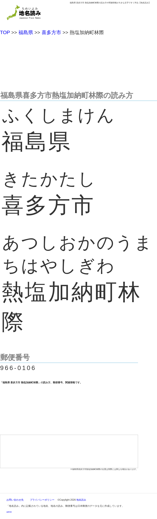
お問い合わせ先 (15, 500)
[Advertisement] (78, 61)
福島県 (25, 32)
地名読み (81, 500)
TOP (5, 32)
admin (9, 512)
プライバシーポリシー (42, 500)
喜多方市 (51, 32)
